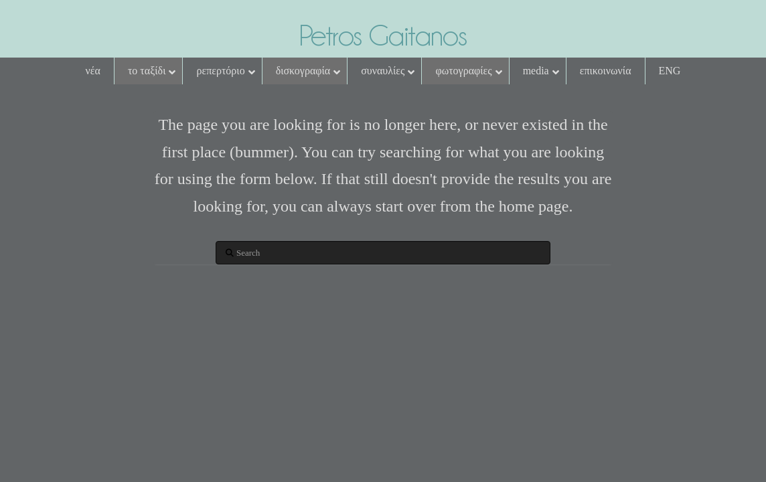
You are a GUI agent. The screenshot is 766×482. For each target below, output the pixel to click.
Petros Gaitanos (383, 35)
